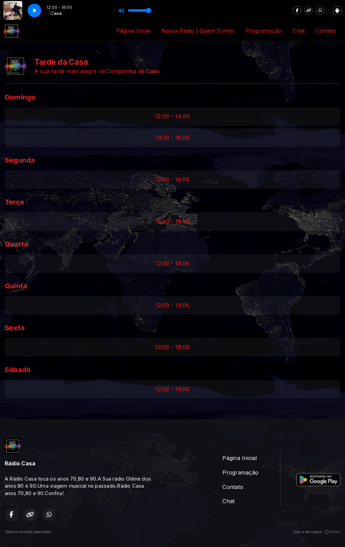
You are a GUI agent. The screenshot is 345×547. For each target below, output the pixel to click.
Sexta (15, 327)
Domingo (20, 97)
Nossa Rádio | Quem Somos (198, 30)
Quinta (16, 286)
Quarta (16, 244)
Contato (325, 30)
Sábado (18, 369)
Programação (264, 30)
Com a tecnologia (316, 531)
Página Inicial (133, 30)
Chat (298, 30)
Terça (14, 202)
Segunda (20, 160)
